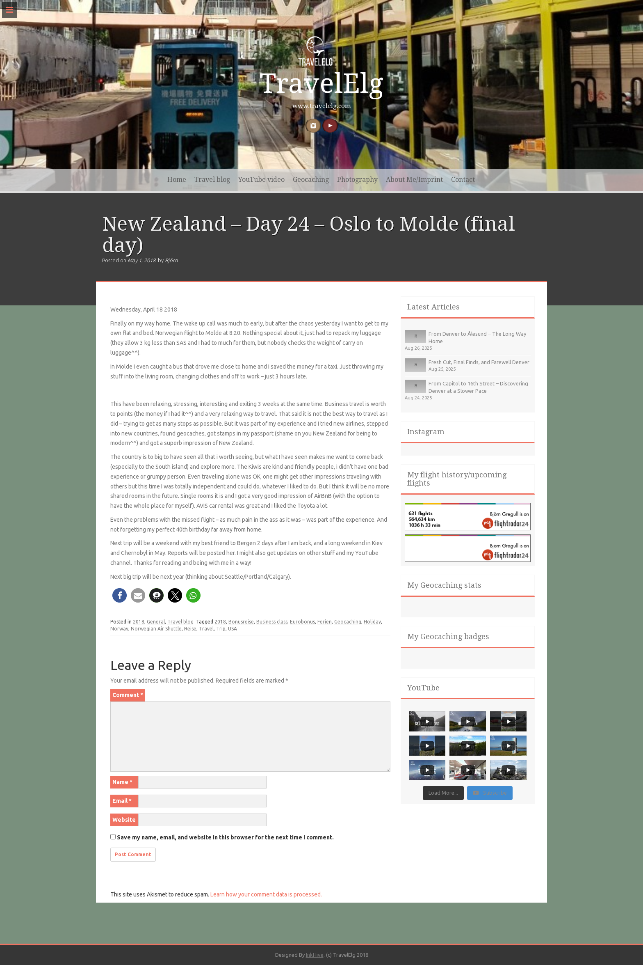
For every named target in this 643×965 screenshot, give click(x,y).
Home (176, 179)
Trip (221, 628)
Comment (127, 695)
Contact (463, 179)
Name (122, 782)
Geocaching (311, 179)
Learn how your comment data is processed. (266, 894)
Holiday (372, 621)
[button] (119, 595)
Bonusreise (241, 621)
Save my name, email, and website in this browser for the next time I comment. (225, 837)
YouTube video (261, 179)
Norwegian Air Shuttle (156, 628)
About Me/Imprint (414, 179)
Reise (190, 628)
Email (122, 801)
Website (124, 819)
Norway (119, 628)
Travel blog (212, 179)
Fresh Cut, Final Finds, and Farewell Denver (479, 362)
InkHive (315, 955)
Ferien (324, 621)
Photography (357, 179)
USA (232, 628)
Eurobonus (302, 621)
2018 (138, 621)
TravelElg (321, 83)
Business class (271, 621)
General (156, 621)
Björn (171, 260)
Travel (206, 628)
